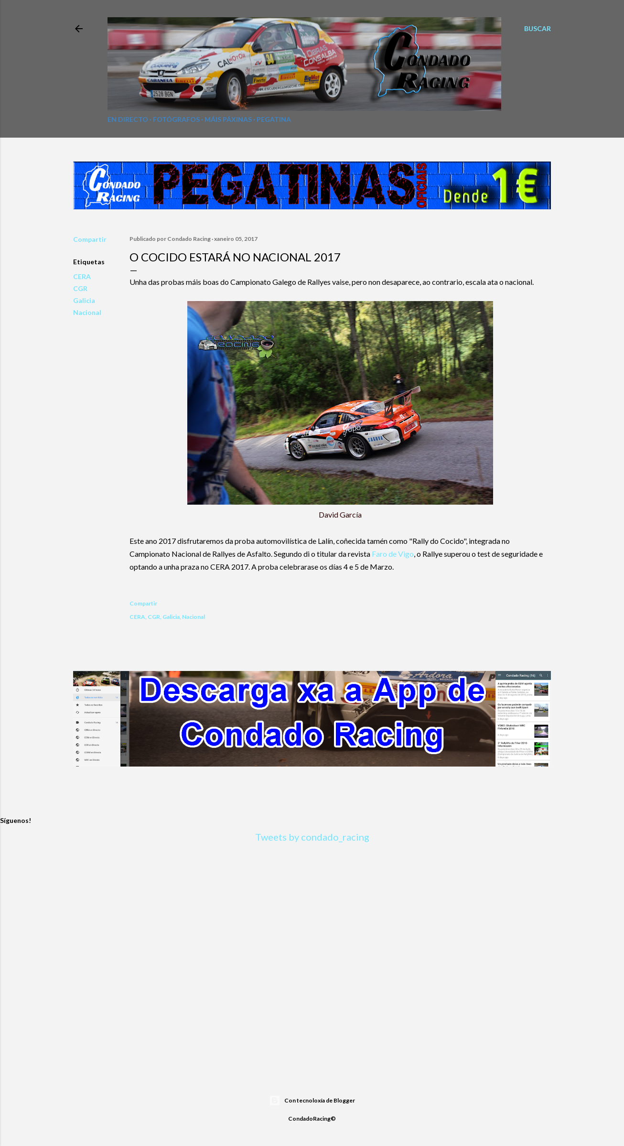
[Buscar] (537, 28)
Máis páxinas (228, 119)
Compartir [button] (90, 239)
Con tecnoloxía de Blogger (312, 1100)
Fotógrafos (176, 119)
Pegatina (274, 119)
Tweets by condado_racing (312, 837)
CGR (80, 288)
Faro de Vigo (393, 553)
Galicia (84, 300)
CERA (82, 276)
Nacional (87, 312)
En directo (128, 119)
